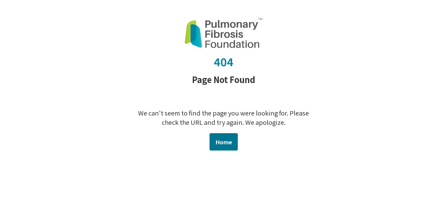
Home (223, 142)
